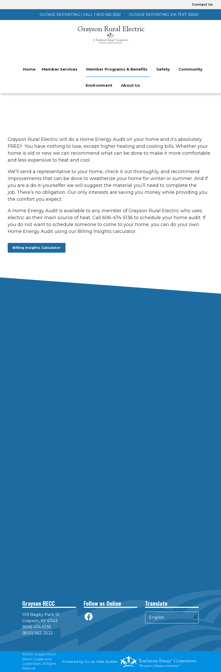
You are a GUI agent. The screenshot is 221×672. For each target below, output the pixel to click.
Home (29, 69)
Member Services (60, 69)
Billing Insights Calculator (37, 247)
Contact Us (202, 4)
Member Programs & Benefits (117, 69)
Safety (163, 69)
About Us (130, 85)
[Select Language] (172, 617)
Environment (99, 85)
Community (191, 69)
